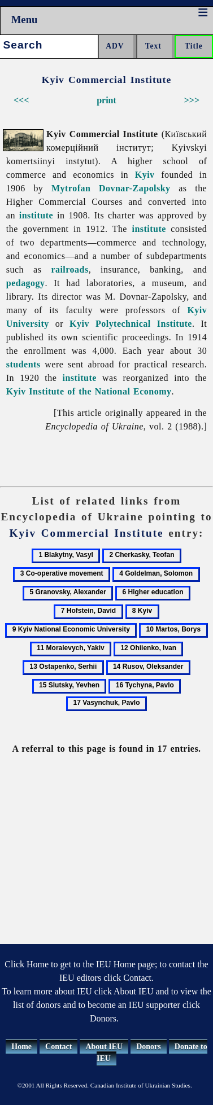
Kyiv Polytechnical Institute (130, 323)
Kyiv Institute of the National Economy (89, 391)
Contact (58, 1046)
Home (21, 1046)
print (106, 100)
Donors (148, 1046)
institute (36, 215)
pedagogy (25, 283)
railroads (69, 269)
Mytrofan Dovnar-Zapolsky (111, 188)
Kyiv (145, 174)
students (23, 364)
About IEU (104, 1046)
